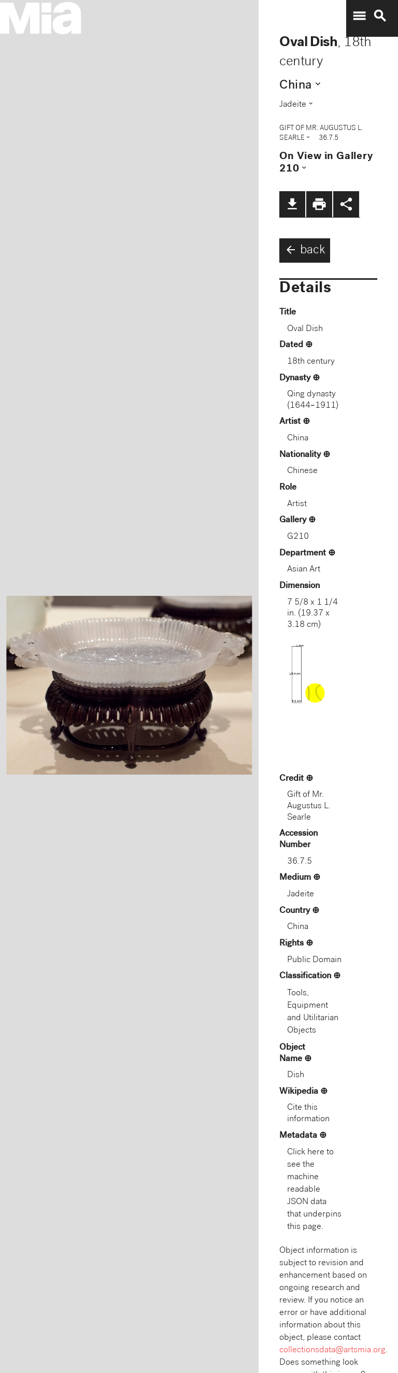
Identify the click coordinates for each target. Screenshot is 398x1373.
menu (359, 16)
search (380, 16)
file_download (292, 204)
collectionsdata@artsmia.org (332, 1350)
